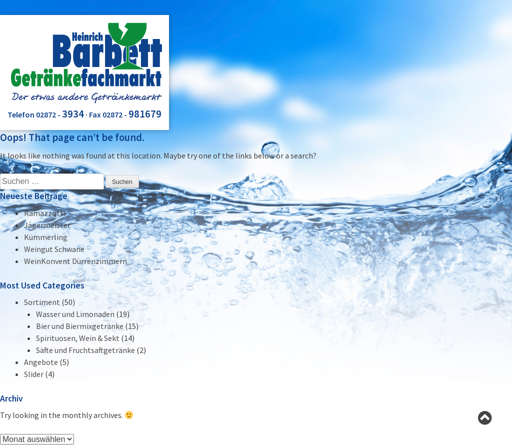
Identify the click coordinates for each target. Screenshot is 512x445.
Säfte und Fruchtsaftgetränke (85, 350)
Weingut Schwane (54, 249)
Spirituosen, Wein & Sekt (78, 338)
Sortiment (42, 302)
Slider (34, 374)
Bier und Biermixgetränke (80, 326)
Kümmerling (46, 237)
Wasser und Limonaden (75, 314)
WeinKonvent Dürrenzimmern (75, 261)
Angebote (41, 362)
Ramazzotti (45, 213)
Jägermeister (47, 225)
